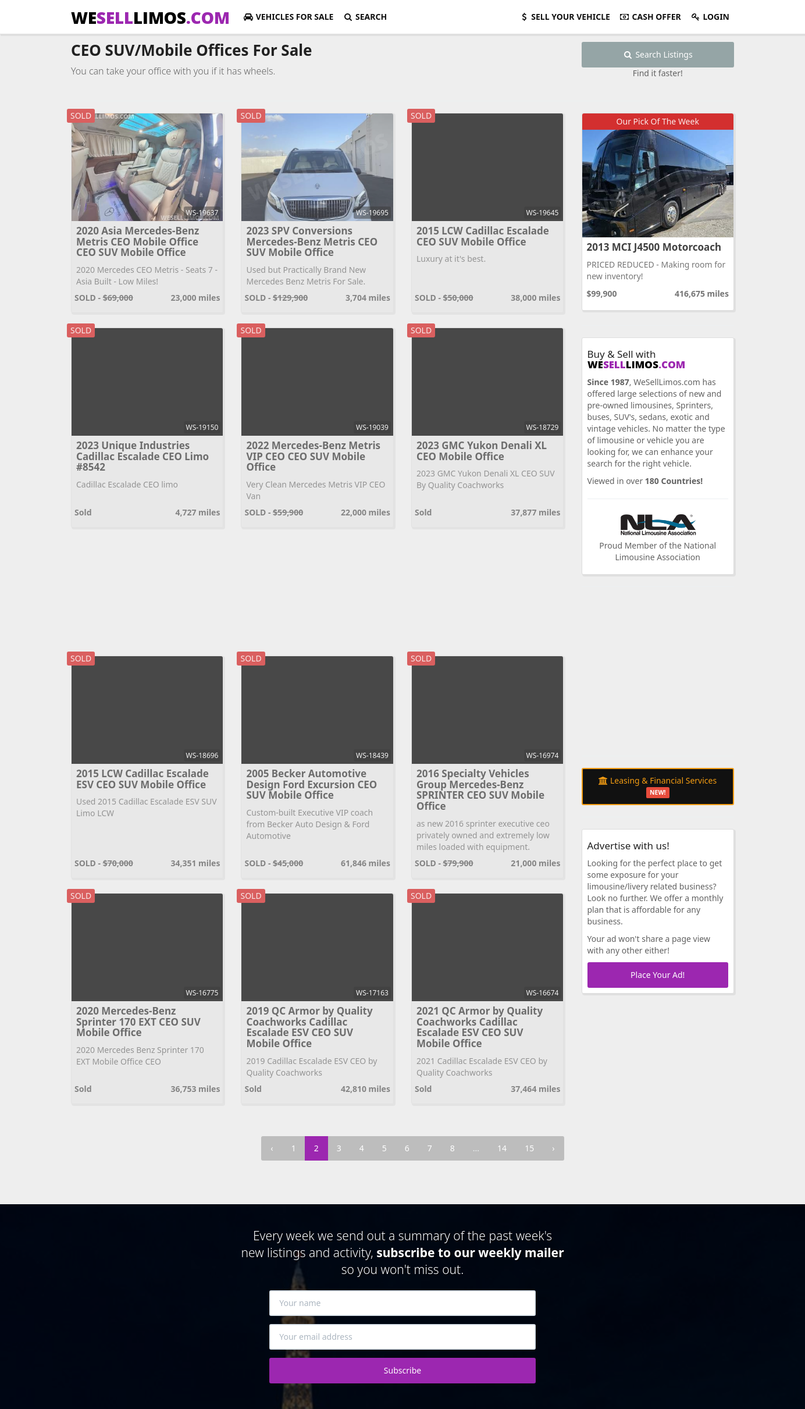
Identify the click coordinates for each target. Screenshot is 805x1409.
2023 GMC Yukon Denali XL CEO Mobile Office (481, 451)
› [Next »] (553, 1148)
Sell (564, 16)
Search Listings (658, 54)
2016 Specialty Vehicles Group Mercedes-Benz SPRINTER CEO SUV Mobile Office (480, 790)
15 (529, 1148)
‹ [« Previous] (271, 1148)
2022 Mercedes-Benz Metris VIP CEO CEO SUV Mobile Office (313, 456)
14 (502, 1148)
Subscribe (402, 1370)
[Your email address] (402, 1337)
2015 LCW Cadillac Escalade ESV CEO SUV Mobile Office (142, 779)
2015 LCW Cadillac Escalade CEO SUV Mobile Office (482, 236)
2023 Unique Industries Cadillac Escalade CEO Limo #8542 (142, 456)
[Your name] (402, 1303)
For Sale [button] (288, 16)
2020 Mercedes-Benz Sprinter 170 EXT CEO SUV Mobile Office (138, 1021)
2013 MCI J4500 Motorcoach (654, 247)
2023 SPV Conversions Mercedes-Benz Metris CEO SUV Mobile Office (311, 241)
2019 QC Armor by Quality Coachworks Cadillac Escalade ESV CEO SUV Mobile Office (309, 1027)
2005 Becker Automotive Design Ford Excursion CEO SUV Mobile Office (311, 784)
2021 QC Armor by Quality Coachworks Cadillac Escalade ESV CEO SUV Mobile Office (479, 1027)
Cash (650, 16)
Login (709, 16)
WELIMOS (150, 17)
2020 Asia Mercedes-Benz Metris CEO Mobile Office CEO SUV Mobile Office (137, 241)
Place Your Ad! (658, 974)
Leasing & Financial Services (658, 786)
